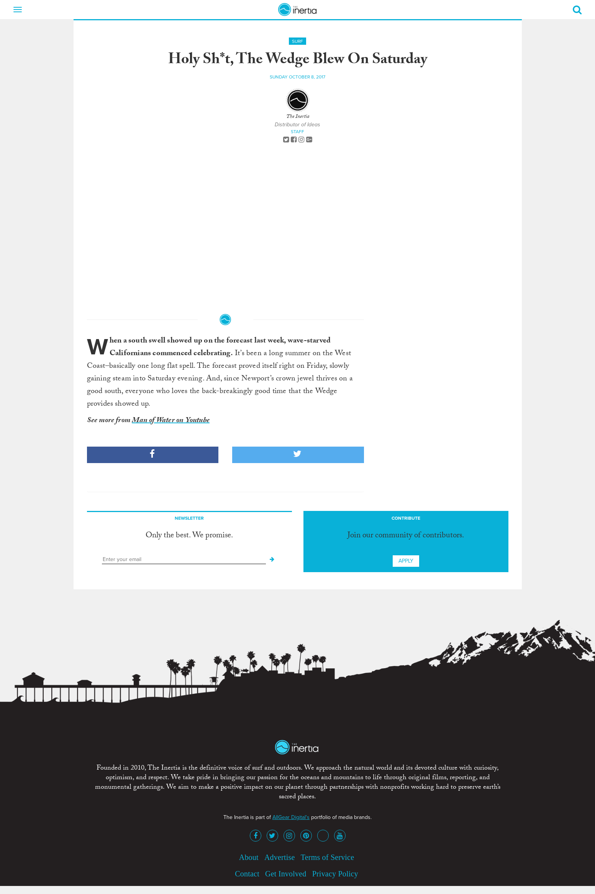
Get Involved (285, 874)
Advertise (279, 857)
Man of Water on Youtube (171, 420)
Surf (297, 41)
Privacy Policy (335, 874)
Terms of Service (327, 857)
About (249, 857)
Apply (405, 561)
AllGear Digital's (291, 817)
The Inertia (297, 117)
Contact (247, 874)
